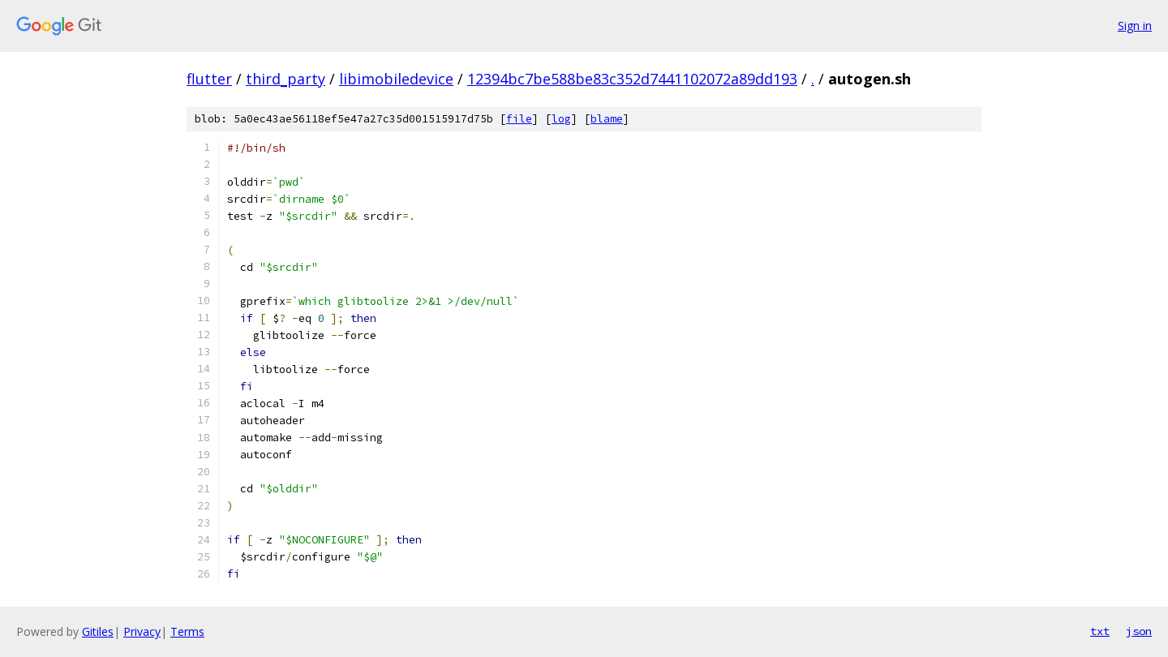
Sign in (1135, 25)
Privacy (142, 631)
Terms (187, 631)
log (561, 119)
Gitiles (98, 631)
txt (1100, 631)
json (1139, 631)
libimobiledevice (396, 78)
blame (606, 119)
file (519, 119)
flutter (209, 78)
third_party (285, 78)
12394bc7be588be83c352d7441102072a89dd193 (632, 78)
